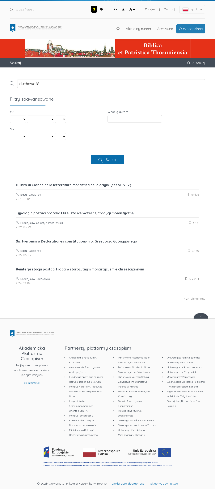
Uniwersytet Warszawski (181, 376)
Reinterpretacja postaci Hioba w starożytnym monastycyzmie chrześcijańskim (80, 269)
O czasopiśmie (191, 28)
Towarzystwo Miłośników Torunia (136, 420)
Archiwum (165, 28)
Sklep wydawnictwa (164, 483)
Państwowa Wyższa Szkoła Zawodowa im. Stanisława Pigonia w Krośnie (133, 381)
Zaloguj (169, 9)
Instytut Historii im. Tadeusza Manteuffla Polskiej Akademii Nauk (85, 391)
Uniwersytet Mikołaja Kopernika (185, 367)
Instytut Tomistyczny (81, 415)
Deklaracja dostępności (128, 483)
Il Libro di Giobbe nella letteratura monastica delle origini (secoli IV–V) (73, 185)
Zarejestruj (152, 9)
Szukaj (111, 159)
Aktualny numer (138, 28)
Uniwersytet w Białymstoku (182, 372)
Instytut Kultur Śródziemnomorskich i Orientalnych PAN (81, 405)
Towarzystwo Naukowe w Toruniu (137, 425)
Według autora (118, 112)
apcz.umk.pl (32, 383)
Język (192, 9)
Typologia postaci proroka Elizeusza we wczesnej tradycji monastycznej (75, 213)
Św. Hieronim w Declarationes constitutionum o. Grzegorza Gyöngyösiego (76, 241)
